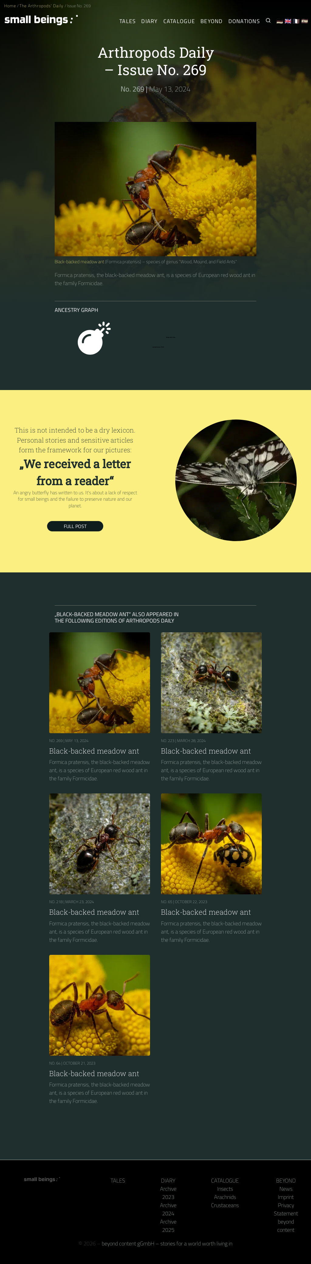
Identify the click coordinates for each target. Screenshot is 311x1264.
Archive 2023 (168, 1193)
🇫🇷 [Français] (296, 21)
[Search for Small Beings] (268, 21)
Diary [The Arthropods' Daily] (149, 21)
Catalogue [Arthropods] (179, 21)
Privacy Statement (286, 1209)
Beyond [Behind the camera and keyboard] (211, 21)
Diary (168, 1180)
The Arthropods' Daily (41, 5)
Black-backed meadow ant (79, 261)
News (285, 1189)
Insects (225, 1189)
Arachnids (225, 1197)
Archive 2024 (168, 1209)
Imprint (286, 1197)
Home (10, 5)
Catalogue (225, 1180)
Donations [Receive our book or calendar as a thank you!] (244, 21)
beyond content (285, 1225)
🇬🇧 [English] (288, 21)
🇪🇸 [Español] (304, 21)
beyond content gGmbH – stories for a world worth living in (167, 1243)
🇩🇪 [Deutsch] (279, 21)
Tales (127, 21)
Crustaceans (225, 1205)
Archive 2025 (168, 1225)
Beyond (286, 1180)
